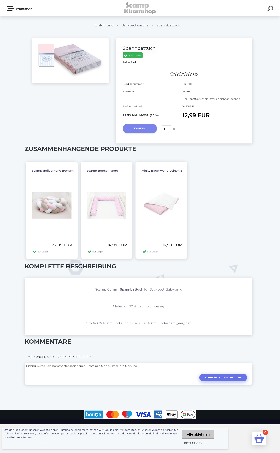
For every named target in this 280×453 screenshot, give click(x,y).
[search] (270, 9)
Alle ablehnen (198, 434)
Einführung (104, 25)
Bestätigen (193, 443)
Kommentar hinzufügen (223, 377)
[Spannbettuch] (70, 39)
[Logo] (140, 8)
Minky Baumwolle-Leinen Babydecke (169, 171)
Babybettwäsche (135, 25)
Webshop (19, 8)
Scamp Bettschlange (102, 171)
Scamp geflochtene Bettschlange (57, 171)
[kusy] (166, 128)
